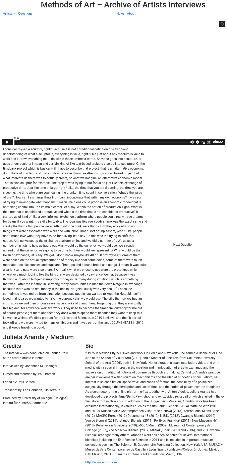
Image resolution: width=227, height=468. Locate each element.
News (121, 13)
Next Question (183, 244)
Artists (8, 13)
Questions (25, 13)
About (131, 13)
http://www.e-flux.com (101, 462)
